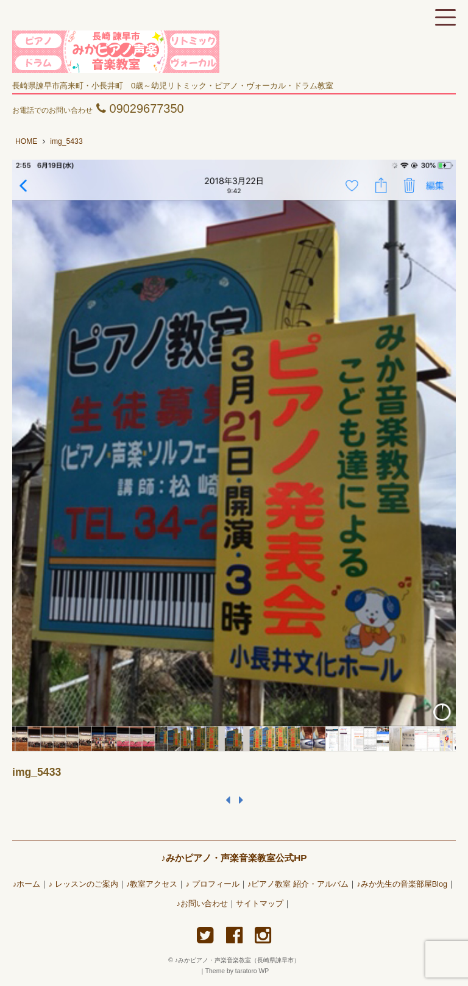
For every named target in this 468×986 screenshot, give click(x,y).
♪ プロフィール (212, 884)
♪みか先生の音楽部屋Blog (401, 884)
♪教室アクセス (151, 884)
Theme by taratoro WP (237, 971)
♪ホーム (26, 884)
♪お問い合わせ (202, 903)
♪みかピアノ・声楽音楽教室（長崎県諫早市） (240, 960)
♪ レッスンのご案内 (83, 884)
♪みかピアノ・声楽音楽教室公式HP (234, 858)
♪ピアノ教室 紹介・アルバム (298, 884)
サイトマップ (259, 903)
